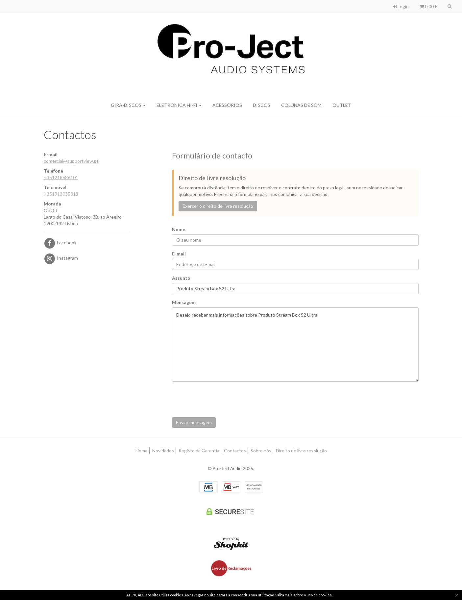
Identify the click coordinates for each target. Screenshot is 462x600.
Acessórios (227, 105)
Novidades (163, 450)
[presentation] (222, 399)
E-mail (179, 253)
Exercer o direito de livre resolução (217, 206)
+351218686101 (61, 177)
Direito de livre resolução (301, 450)
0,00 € (428, 6)
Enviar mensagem (194, 422)
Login (401, 6)
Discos (261, 105)
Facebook (60, 242)
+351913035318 (61, 194)
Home (141, 450)
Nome (178, 229)
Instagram (61, 258)
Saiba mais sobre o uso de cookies (303, 595)
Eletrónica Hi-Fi (179, 105)
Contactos (235, 450)
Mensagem (184, 302)
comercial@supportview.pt (71, 161)
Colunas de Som (301, 105)
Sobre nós (261, 450)
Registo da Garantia (199, 450)
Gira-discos (128, 105)
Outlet (341, 105)
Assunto (181, 278)
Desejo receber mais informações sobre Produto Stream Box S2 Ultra (295, 344)
